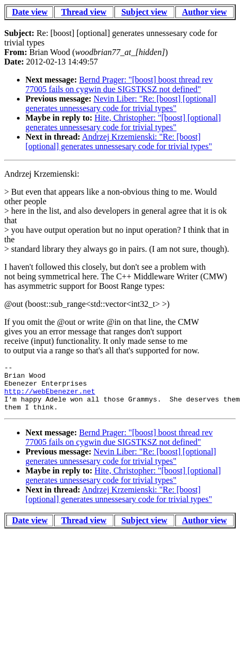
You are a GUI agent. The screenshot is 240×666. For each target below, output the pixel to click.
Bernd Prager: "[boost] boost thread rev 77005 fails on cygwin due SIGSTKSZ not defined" (119, 84)
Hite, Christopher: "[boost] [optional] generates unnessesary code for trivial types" (123, 122)
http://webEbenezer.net (49, 397)
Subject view (144, 11)
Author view (204, 11)
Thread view (83, 11)
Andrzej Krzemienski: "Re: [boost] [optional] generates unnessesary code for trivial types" (118, 141)
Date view (30, 11)
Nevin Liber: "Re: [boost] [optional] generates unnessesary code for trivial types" (120, 103)
